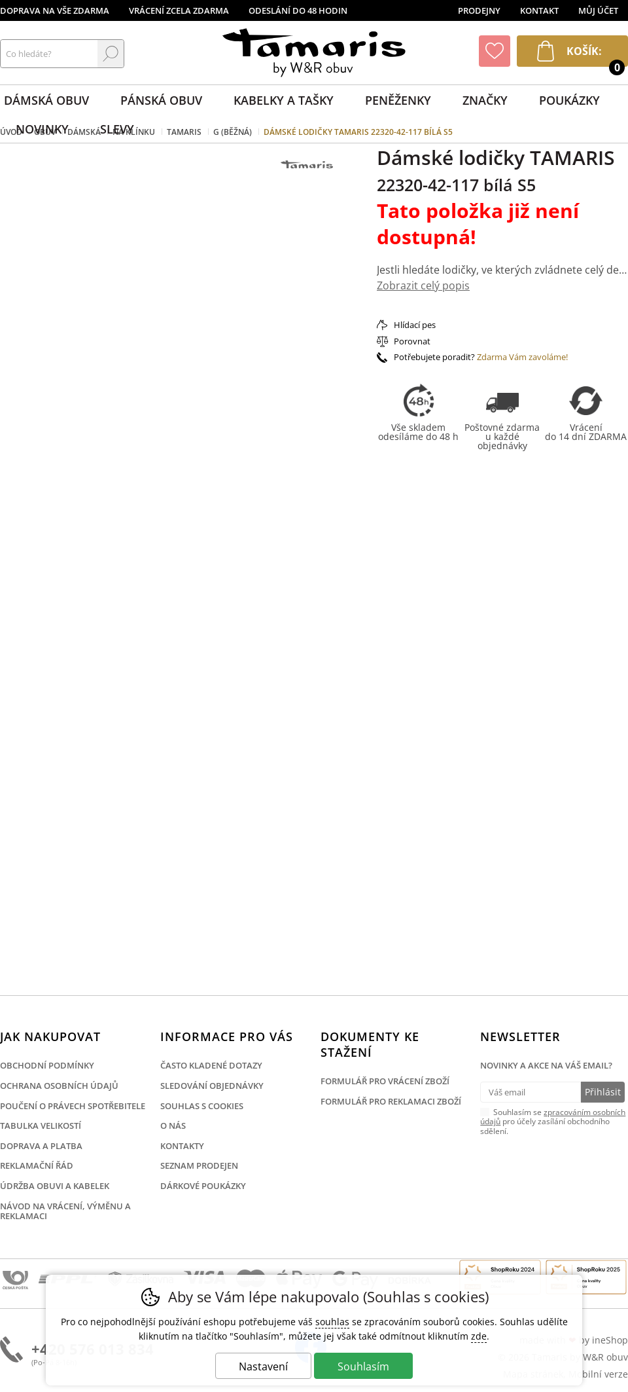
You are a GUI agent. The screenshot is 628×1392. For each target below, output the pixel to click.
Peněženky (398, 100)
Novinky (42, 129)
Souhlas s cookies (201, 1106)
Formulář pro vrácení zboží (385, 1081)
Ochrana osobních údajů (59, 1085)
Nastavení (263, 1366)
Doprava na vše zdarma (54, 10)
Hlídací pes (415, 325)
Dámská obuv (46, 100)
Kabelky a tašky (284, 100)
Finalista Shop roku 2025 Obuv (586, 1277)
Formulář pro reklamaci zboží (391, 1101)
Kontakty (182, 1146)
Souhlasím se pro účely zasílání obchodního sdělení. (552, 1121)
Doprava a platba (41, 1146)
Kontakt (539, 10)
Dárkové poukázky (203, 1186)
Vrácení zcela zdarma (179, 10)
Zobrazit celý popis (423, 285)
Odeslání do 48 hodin (298, 10)
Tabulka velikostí (40, 1125)
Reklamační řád (36, 1165)
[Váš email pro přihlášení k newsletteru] (530, 1092)
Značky (485, 100)
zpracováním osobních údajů (552, 1117)
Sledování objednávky (212, 1085)
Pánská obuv (161, 100)
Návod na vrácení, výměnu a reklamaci (65, 1211)
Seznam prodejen (199, 1165)
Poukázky (569, 100)
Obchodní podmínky (47, 1065)
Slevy (117, 129)
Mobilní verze (598, 1374)
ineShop (610, 1340)
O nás (173, 1125)
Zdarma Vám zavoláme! (522, 357)
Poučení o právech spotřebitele (72, 1106)
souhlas (332, 1321)
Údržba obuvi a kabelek (54, 1186)
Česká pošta (15, 1281)
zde (479, 1336)
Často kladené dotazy (211, 1065)
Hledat (110, 53)
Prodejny (479, 10)
